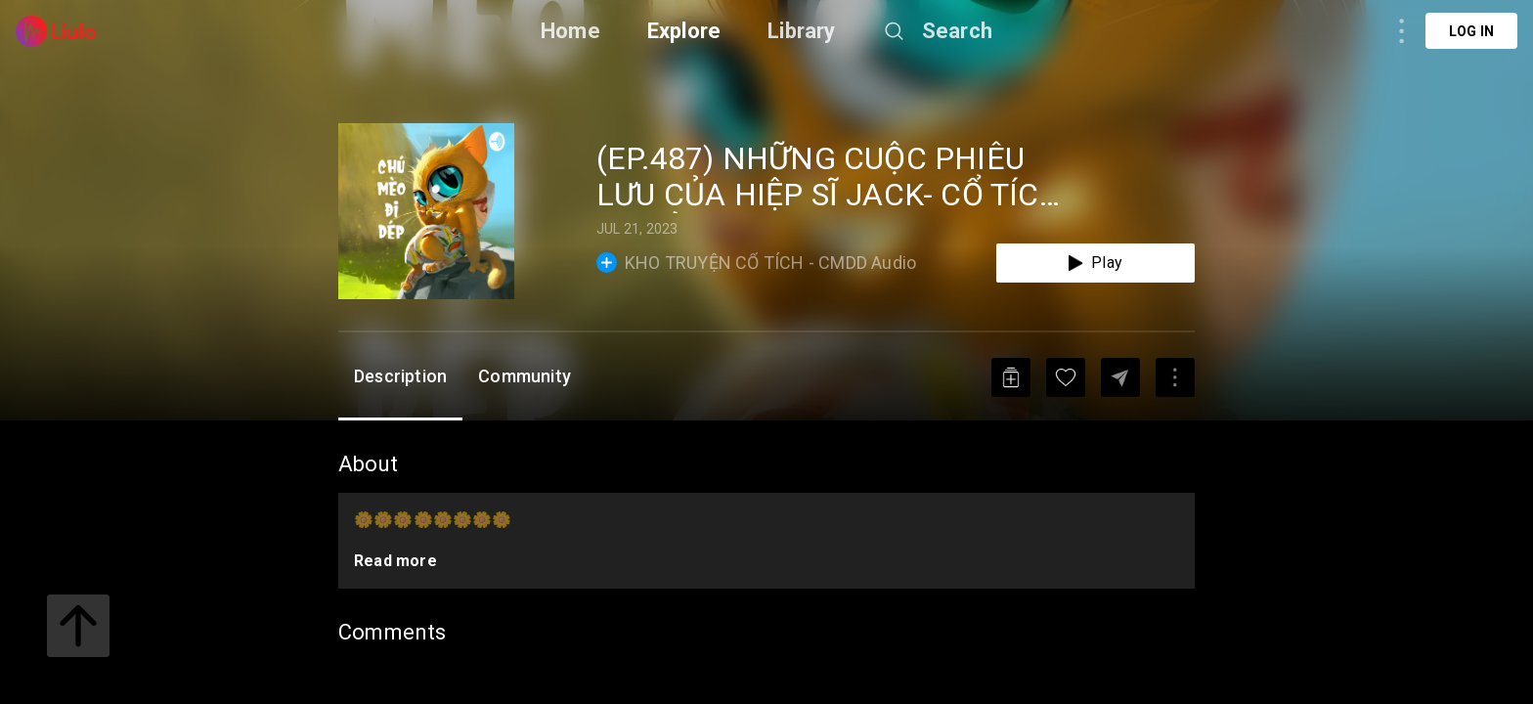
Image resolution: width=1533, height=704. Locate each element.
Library (801, 31)
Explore (684, 31)
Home (570, 31)
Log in (1471, 31)
